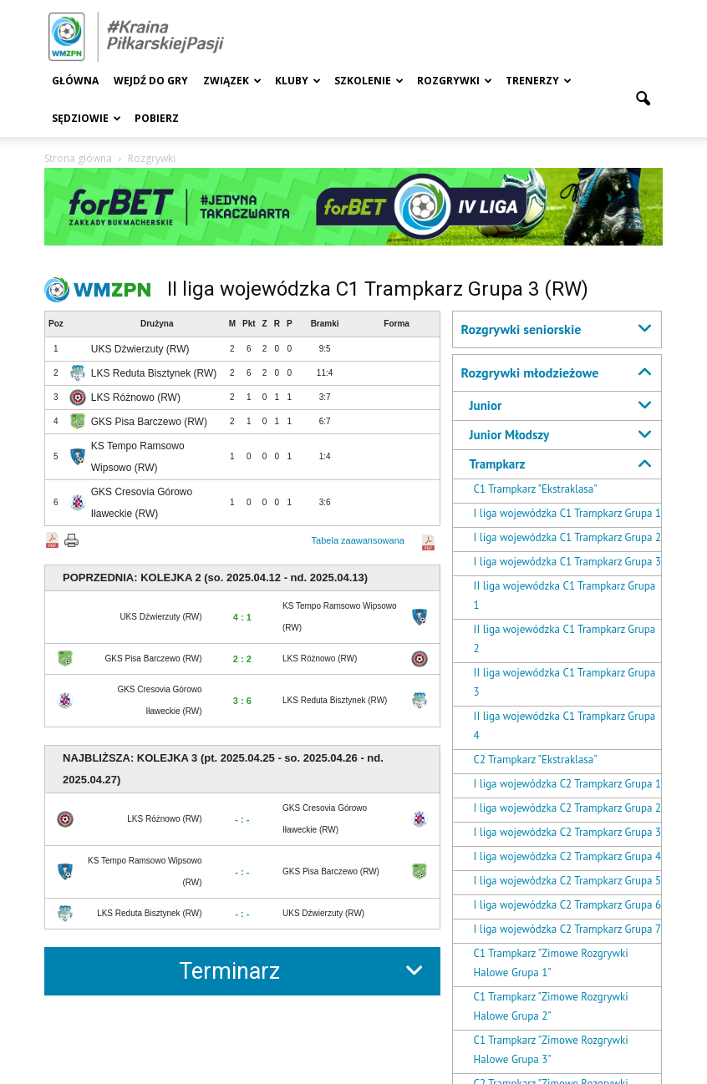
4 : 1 (242, 617)
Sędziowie (86, 118)
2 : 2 (242, 659)
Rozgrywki (454, 80)
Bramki (325, 323)
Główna (75, 80)
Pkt (249, 323)
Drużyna (156, 323)
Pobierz (157, 118)
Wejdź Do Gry (151, 80)
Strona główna (78, 158)
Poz (56, 323)
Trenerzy (539, 80)
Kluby (298, 80)
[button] (643, 99)
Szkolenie (369, 80)
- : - (242, 819)
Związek (232, 80)
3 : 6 (242, 701)
